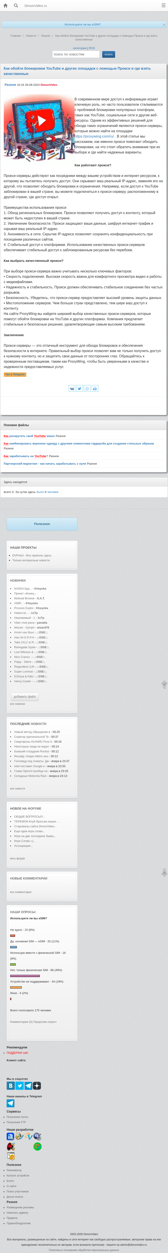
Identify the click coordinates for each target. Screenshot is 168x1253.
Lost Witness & (23, 652)
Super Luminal (23, 671)
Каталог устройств (18, 1175)
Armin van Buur (24, 632)
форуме (34, 808)
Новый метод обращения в (32, 732)
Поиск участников (18, 1191)
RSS (92, 48)
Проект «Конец (24, 593)
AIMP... (18, 603)
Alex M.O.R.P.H (24, 637)
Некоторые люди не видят (31, 746)
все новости (17, 788)
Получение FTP (16, 1122)
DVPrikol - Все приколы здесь (32, 555)
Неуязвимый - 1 (24, 617)
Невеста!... (21, 613)
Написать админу (17, 1212)
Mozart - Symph (24, 627)
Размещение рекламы (20, 1207)
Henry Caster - (23, 681)
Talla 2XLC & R (24, 642)
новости (38, 724)
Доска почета (15, 1196)
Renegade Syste (24, 647)
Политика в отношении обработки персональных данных (84, 1250)
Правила (12, 1218)
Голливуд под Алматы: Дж (31, 761)
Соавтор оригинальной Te (31, 736)
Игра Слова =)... (25, 841)
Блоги (10, 1180)
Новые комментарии (28, 878)
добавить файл (25, 696)
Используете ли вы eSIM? (83, 24)
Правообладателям (19, 1223)
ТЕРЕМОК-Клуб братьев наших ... (37, 821)
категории (80, 48)
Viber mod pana (24, 622)
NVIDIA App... (23, 588)
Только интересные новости (31, 560)
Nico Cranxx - (23, 657)
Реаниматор (14, 1170)
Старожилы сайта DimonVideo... (35, 826)
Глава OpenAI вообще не (31, 771)
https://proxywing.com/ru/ (94, 136)
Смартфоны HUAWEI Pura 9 (33, 741)
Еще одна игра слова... (29, 831)
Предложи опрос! (44, 1021)
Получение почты (17, 1117)
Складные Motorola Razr (30, 776)
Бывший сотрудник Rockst (31, 751)
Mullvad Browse (24, 598)
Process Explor (23, 608)
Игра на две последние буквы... (35, 836)
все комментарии (20, 892)
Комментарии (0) (21, 1021)
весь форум (17, 858)
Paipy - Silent (22, 661)
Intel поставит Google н (29, 766)
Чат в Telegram (15, 374)
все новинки (17, 703)
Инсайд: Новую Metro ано (31, 756)
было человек (47, 492)
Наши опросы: (23, 912)
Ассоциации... (23, 845)
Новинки (18, 580)
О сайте (11, 1186)
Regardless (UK (24, 666)
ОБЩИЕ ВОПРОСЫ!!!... (29, 816)
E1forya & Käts (23, 676)
